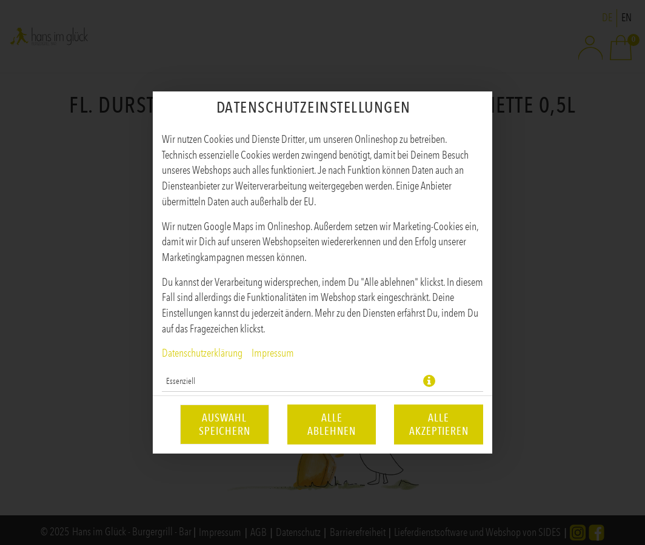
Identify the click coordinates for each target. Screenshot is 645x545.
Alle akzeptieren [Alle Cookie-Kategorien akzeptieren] (439, 424)
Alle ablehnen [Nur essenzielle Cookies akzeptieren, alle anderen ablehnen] (331, 424)
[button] (429, 381)
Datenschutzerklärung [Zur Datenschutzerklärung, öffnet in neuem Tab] (202, 353)
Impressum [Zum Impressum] (273, 353)
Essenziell (180, 380)
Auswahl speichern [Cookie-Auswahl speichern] (224, 424)
